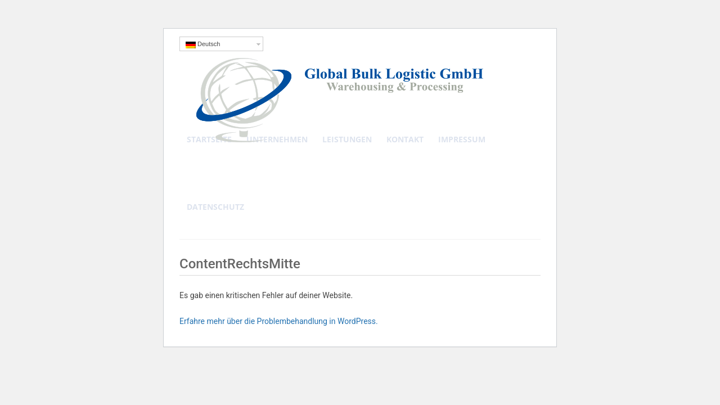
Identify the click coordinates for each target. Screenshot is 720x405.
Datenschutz (215, 206)
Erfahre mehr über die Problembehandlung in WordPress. (278, 321)
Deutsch (203, 44)
